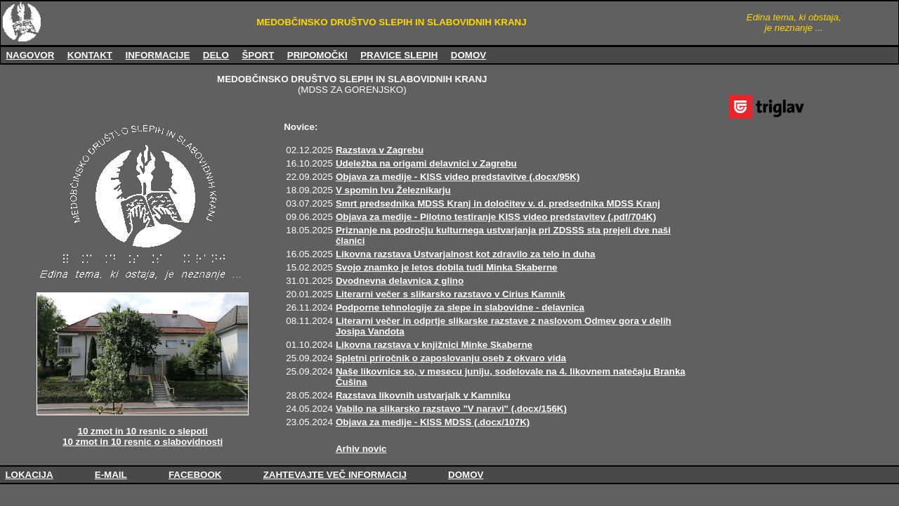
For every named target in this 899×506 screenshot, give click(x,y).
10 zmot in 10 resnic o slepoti (143, 431)
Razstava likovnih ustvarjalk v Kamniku (423, 395)
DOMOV (468, 55)
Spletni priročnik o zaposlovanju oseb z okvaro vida (451, 358)
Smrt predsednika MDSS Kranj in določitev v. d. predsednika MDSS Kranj (498, 203)
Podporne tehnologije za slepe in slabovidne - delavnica (460, 307)
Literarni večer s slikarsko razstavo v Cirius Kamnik (450, 294)
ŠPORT (258, 55)
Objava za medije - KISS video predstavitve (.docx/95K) (457, 176)
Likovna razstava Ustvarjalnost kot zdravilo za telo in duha (466, 254)
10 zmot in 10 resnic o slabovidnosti (143, 441)
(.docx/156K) (539, 408)
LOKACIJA (29, 474)
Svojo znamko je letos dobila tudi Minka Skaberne (447, 267)
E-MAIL (111, 474)
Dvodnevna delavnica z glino (400, 280)
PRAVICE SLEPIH (399, 55)
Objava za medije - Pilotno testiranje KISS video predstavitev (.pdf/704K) (496, 217)
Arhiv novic (361, 448)
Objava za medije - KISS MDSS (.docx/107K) (433, 422)
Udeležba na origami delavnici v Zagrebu (426, 163)
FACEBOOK (195, 474)
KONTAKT (89, 55)
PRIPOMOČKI (317, 55)
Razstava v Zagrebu (380, 150)
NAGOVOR (30, 55)
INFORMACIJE (157, 55)
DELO (216, 55)
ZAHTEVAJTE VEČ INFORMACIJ (335, 474)
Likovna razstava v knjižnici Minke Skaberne (434, 344)
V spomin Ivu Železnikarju (393, 190)
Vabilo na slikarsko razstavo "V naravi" (423, 408)
